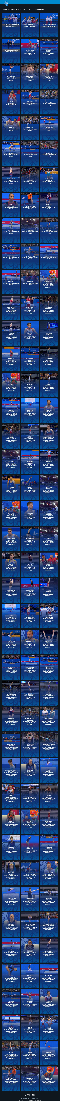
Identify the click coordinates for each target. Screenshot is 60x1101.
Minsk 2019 (28, 9)
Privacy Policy (35, 1098)
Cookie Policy (25, 1098)
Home (14, 2)
